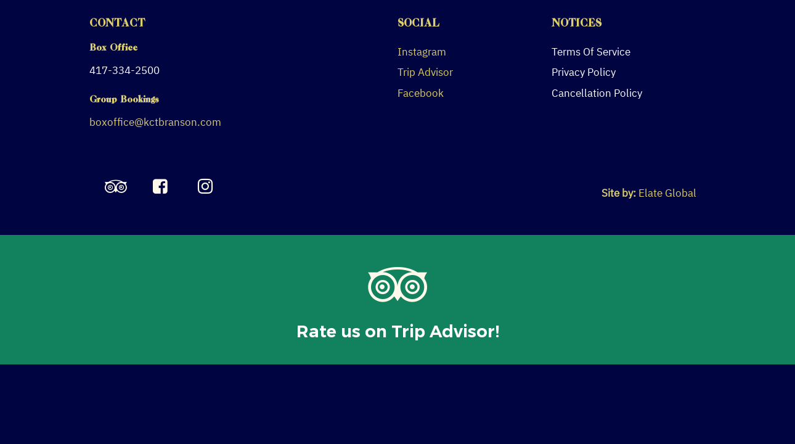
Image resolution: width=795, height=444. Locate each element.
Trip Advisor (425, 72)
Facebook (421, 93)
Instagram (422, 52)
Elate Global (667, 193)
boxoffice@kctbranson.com (155, 122)
